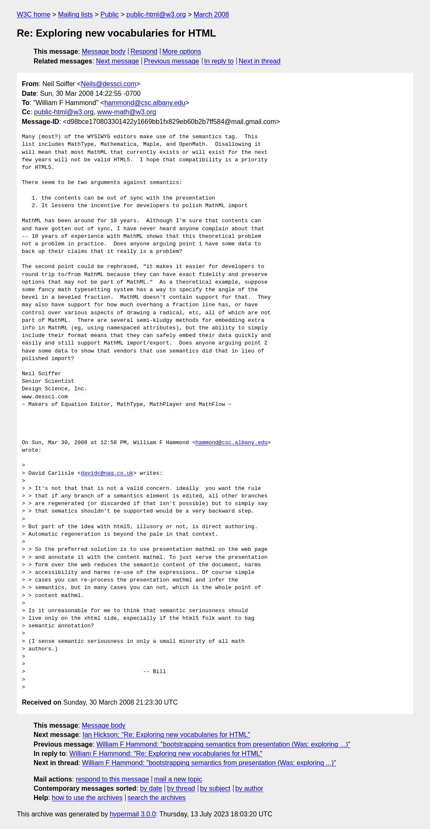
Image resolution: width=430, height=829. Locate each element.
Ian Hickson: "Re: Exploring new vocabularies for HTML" (166, 734)
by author (249, 788)
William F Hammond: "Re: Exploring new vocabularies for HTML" (165, 753)
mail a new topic (178, 779)
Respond (144, 51)
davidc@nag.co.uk (107, 473)
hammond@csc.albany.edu (144, 102)
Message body (104, 51)
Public (109, 14)
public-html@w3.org (156, 14)
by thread (181, 788)
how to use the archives (87, 797)
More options (182, 51)
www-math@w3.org (126, 112)
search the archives (157, 797)
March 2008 (211, 14)
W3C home (33, 14)
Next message (117, 61)
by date (151, 788)
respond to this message (112, 779)
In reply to (218, 61)
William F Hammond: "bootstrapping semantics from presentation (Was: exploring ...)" (223, 744)
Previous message (171, 61)
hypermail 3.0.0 (132, 814)
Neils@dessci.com (108, 83)
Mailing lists (75, 14)
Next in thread (260, 61)
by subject (215, 788)
